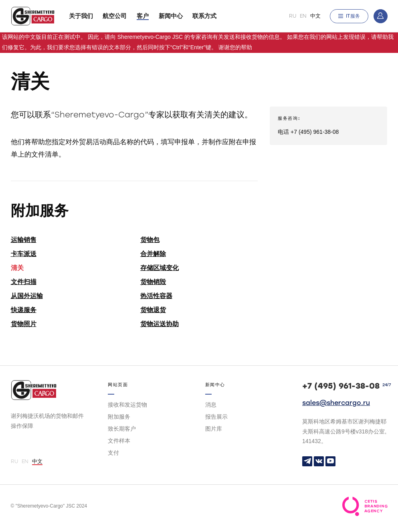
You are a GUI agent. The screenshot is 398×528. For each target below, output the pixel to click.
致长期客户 (122, 428)
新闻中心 (171, 15)
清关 (17, 267)
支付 (113, 452)
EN (303, 16)
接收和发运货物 (127, 404)
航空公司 (115, 15)
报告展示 (216, 416)
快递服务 (23, 309)
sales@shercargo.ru (336, 403)
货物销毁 (153, 281)
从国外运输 (27, 295)
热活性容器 (156, 295)
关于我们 (81, 15)
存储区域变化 (159, 267)
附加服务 (119, 416)
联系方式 (204, 15)
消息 (210, 404)
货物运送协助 (159, 323)
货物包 (150, 239)
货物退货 (153, 309)
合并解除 (153, 253)
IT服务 (349, 16)
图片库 (213, 428)
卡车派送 (23, 253)
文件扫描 (23, 281)
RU (292, 16)
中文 (315, 16)
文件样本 (119, 440)
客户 (143, 15)
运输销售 (23, 239)
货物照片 (23, 323)
